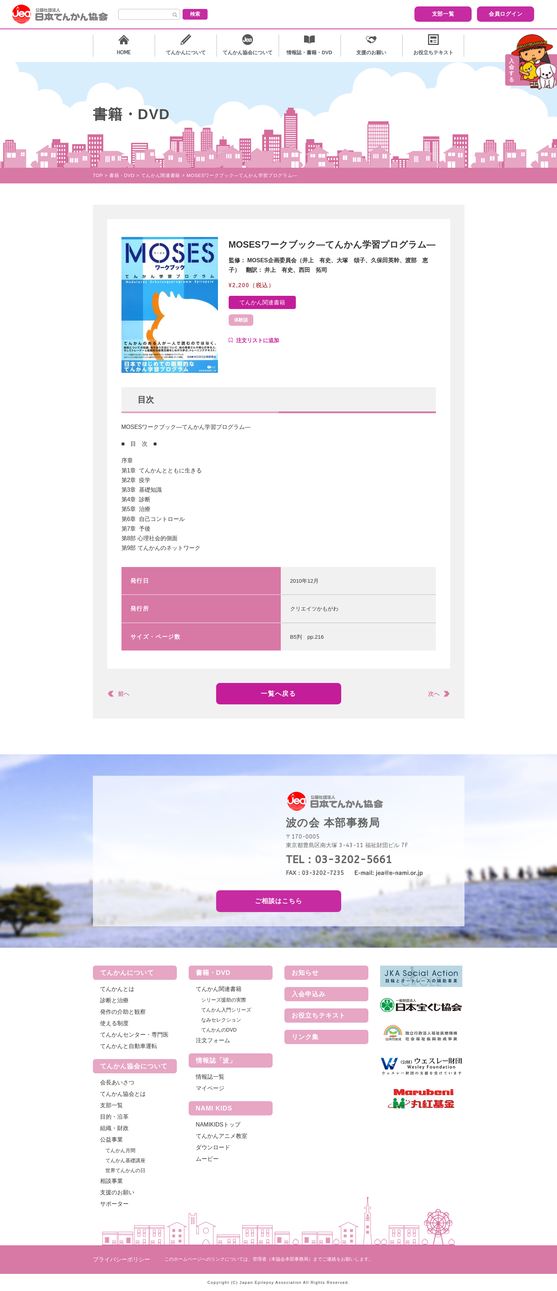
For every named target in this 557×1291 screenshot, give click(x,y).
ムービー (207, 1159)
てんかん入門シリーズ (226, 1010)
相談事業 (111, 1181)
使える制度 (114, 1023)
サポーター (114, 1204)
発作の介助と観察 (123, 1012)
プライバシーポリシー (121, 1259)
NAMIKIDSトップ (218, 1125)
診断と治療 (114, 1000)
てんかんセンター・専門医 (134, 1035)
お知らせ (305, 972)
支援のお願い (117, 1192)
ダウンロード (213, 1147)
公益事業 (111, 1139)
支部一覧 (362, 14)
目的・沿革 (114, 1117)
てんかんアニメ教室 (221, 1136)
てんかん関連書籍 (262, 302)
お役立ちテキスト (318, 1015)
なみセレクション (221, 1020)
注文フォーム (213, 1040)
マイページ (210, 1088)
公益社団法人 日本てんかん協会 (66, 14)
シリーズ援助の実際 (223, 1000)
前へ (123, 694)
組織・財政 (114, 1128)
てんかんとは (117, 989)
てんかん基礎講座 (125, 1160)
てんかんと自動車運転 (128, 1046)
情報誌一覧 (210, 1077)
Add (254, 340)
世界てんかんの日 (125, 1170)
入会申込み (308, 994)
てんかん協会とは (123, 1094)
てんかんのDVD (219, 1030)
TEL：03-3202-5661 (339, 859)
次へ (433, 694)
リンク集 (305, 1037)
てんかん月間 (120, 1150)
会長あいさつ (117, 1082)
